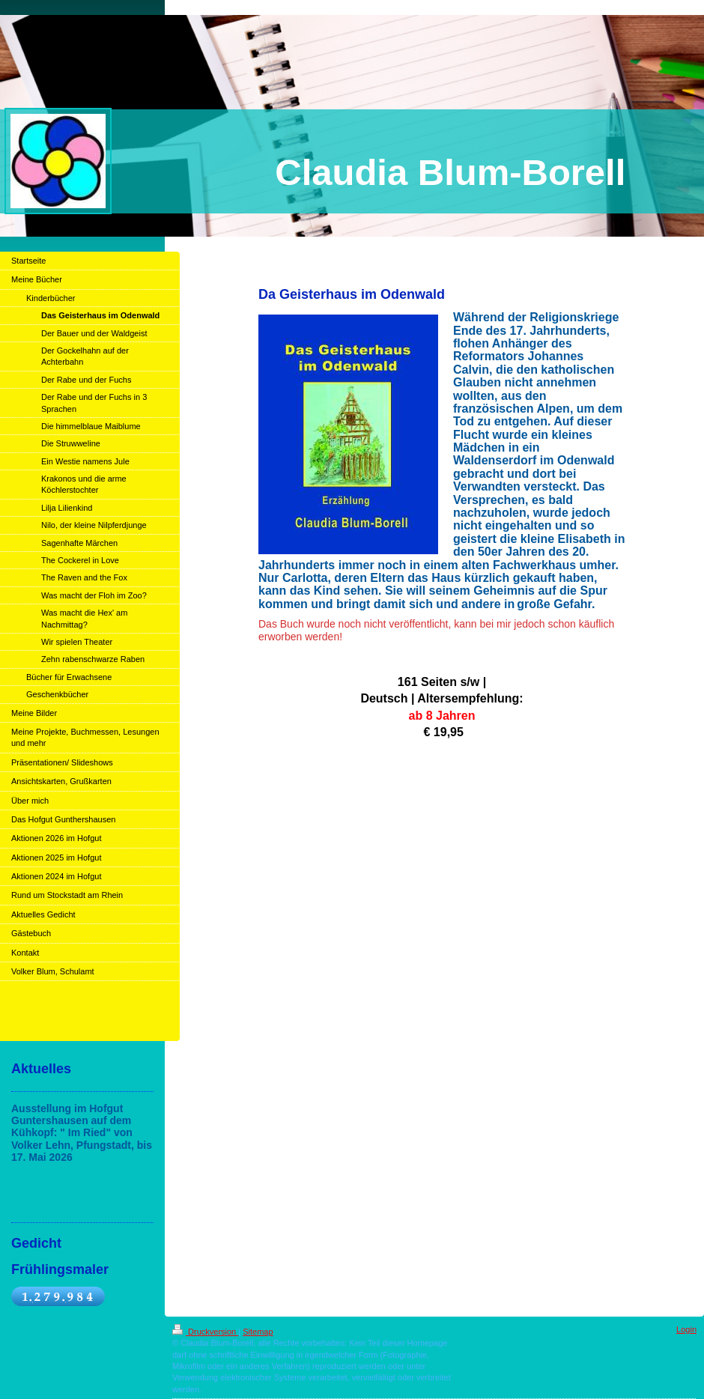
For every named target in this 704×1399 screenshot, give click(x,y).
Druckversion (205, 1331)
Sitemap (258, 1331)
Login (686, 1329)
